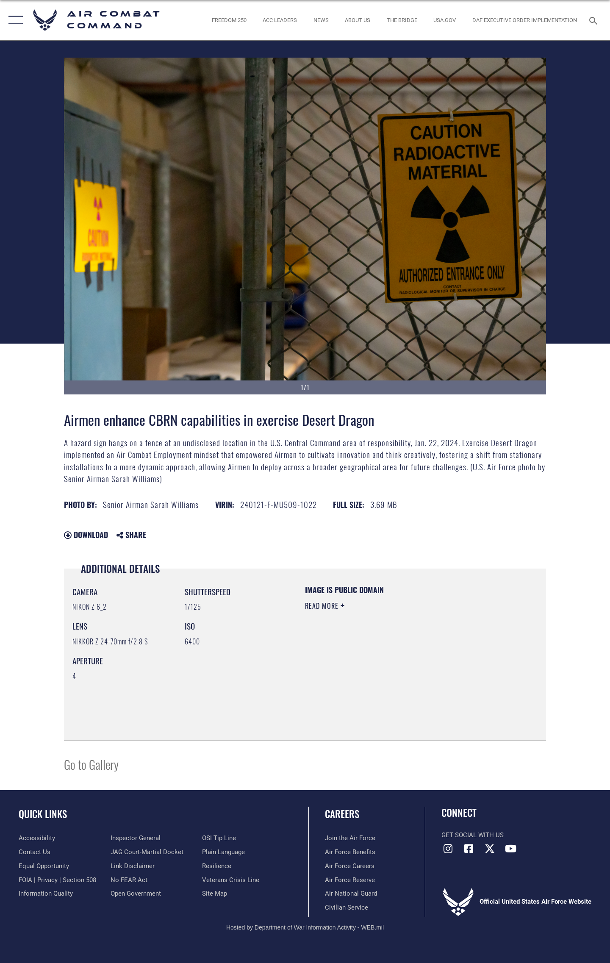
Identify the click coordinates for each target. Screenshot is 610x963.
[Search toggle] (594, 20)
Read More (323, 606)
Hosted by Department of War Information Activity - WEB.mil (305, 927)
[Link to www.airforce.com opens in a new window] (350, 838)
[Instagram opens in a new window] (447, 848)
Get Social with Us (472, 835)
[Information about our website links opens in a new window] (133, 866)
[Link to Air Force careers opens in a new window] (349, 866)
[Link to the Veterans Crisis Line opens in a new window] (230, 880)
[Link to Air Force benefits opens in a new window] (350, 852)
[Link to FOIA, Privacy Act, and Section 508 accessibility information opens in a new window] (57, 880)
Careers (342, 814)
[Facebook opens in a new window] (469, 848)
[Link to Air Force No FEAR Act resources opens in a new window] (129, 880)
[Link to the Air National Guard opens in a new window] (351, 893)
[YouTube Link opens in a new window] (510, 848)
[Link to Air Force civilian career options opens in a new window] (346, 907)
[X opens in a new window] (489, 848)
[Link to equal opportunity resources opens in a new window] (44, 866)
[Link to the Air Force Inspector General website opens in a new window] (136, 838)
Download (86, 534)
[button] (14, 20)
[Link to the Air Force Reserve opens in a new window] (350, 880)
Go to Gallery (91, 764)
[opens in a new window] (444, 20)
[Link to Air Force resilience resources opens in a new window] (216, 866)
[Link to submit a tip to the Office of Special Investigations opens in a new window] (219, 838)
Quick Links (43, 814)
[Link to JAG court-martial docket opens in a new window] (147, 852)
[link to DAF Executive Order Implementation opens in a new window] (524, 20)
